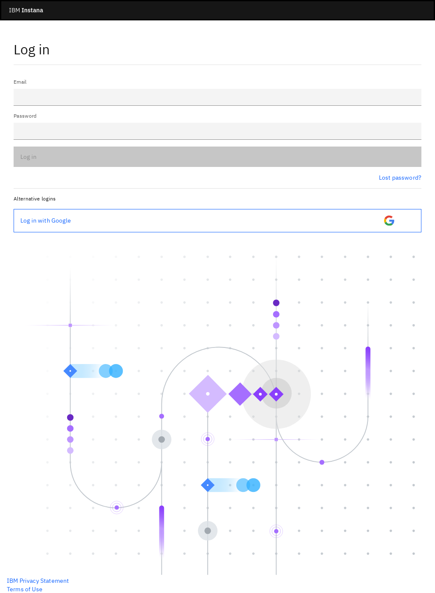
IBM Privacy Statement (38, 581)
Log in (28, 157)
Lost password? (400, 177)
